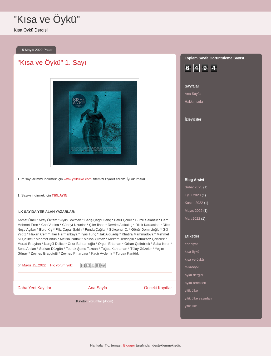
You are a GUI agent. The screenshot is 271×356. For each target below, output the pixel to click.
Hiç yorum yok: (62, 265)
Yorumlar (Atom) (100, 301)
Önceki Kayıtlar (158, 288)
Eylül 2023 (193, 195)
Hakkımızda (194, 102)
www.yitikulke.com (77, 179)
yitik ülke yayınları (198, 298)
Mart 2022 (192, 218)
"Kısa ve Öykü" (46, 19)
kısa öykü (192, 252)
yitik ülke (191, 290)
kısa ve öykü (194, 259)
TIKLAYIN (59, 195)
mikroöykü (192, 267)
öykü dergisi (194, 275)
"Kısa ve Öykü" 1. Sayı (52, 62)
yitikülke (191, 306)
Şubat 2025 (194, 187)
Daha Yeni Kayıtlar (34, 288)
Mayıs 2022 (194, 211)
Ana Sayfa (97, 288)
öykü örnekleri (195, 283)
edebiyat (191, 244)
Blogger (129, 345)
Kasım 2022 (194, 203)
